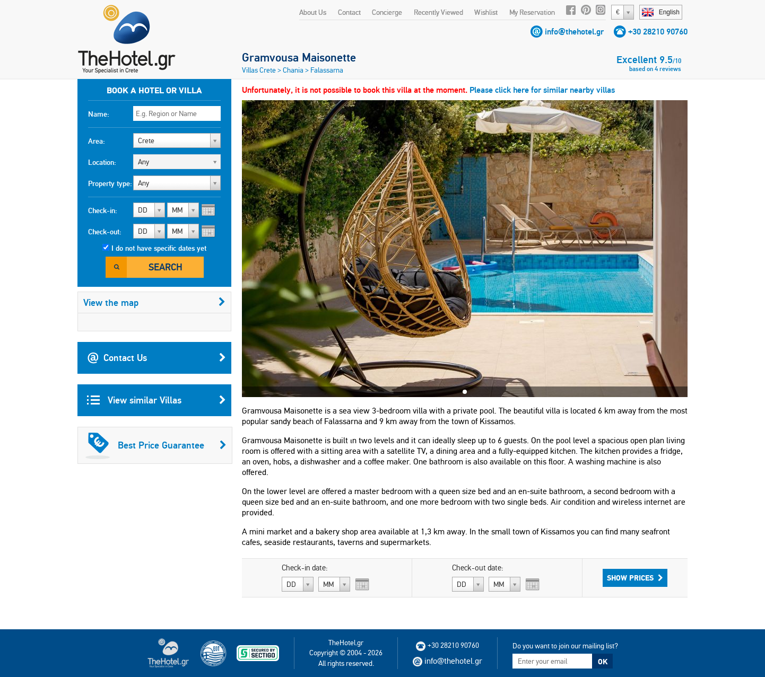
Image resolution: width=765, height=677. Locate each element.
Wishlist (486, 12)
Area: (96, 141)
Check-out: (104, 231)
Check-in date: (305, 568)
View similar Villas (156, 400)
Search (165, 267)
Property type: (110, 183)
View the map (154, 302)
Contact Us (156, 358)
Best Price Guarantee (156, 445)
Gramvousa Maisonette (299, 57)
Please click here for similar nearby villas (542, 89)
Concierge (387, 12)
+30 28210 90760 (658, 31)
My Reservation (532, 12)
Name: (98, 114)
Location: (102, 162)
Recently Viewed (438, 12)
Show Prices (635, 578)
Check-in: (102, 210)
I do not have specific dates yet (158, 248)
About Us (312, 12)
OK (602, 661)
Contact (349, 12)
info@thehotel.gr (574, 31)
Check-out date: (477, 568)
